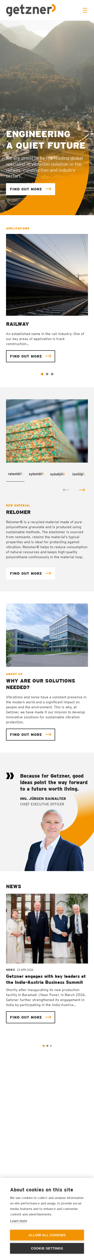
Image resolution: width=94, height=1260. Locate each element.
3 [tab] (52, 374)
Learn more (18, 1221)
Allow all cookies (46, 1235)
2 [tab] (47, 374)
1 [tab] (42, 374)
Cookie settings (47, 1248)
